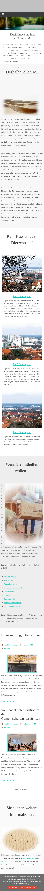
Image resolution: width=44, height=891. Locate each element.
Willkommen (8, 580)
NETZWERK (5, 861)
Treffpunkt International (12, 603)
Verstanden (13, 887)
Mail (23, 550)
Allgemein (7, 648)
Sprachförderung (10, 576)
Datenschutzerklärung (28, 887)
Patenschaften (9, 591)
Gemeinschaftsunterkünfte (13, 588)
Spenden (7, 595)
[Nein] (41, 882)
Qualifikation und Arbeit (12, 606)
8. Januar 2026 (28, 645)
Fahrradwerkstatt (10, 584)
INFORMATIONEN (29, 858)
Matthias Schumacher (11, 645)
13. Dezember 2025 (29, 724)
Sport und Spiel (9, 599)
